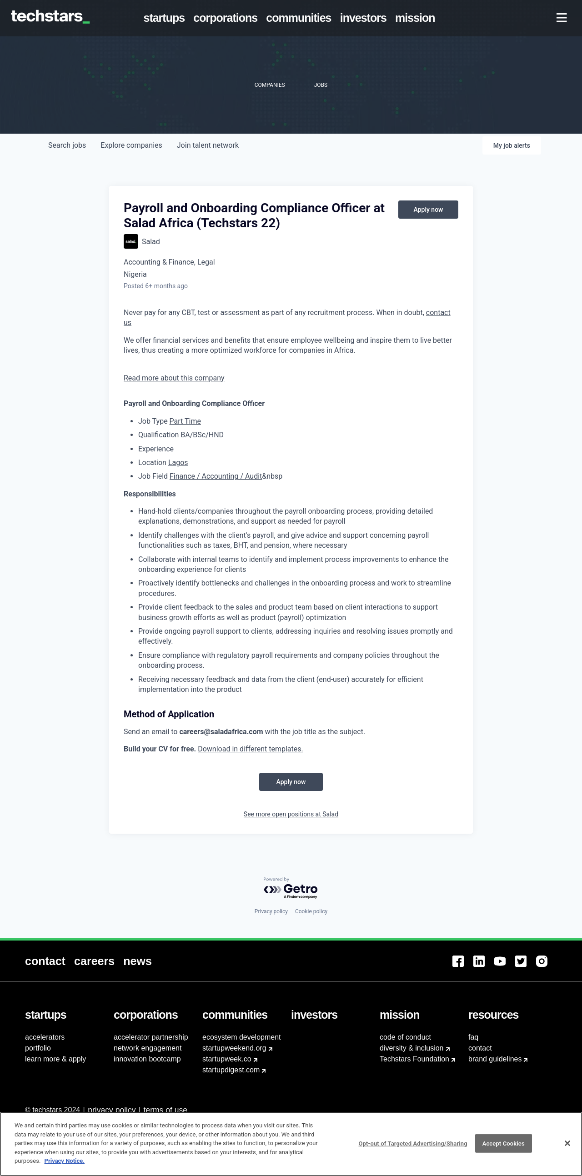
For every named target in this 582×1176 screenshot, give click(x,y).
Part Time (185, 421)
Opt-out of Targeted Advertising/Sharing (412, 1143)
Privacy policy (271, 911)
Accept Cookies (503, 1143)
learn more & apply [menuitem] (55, 1059)
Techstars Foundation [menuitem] (414, 1059)
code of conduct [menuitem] (405, 1037)
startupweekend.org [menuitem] (234, 1048)
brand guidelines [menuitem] (495, 1059)
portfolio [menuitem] (38, 1048)
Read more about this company (174, 378)
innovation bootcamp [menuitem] (147, 1059)
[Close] (567, 1143)
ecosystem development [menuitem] (241, 1037)
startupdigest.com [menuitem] (231, 1070)
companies (131, 145)
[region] (291, 1144)
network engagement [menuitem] (147, 1048)
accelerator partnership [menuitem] (151, 1037)
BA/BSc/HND (202, 434)
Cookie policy (311, 911)
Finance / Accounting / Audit (216, 476)
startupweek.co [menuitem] (226, 1059)
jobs (67, 145)
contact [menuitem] (480, 1048)
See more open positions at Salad (291, 814)
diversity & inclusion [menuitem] (412, 1048)
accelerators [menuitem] (45, 1037)
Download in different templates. (250, 749)
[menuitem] (166, 18)
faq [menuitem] (473, 1037)
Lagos (178, 462)
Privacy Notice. (65, 1160)
